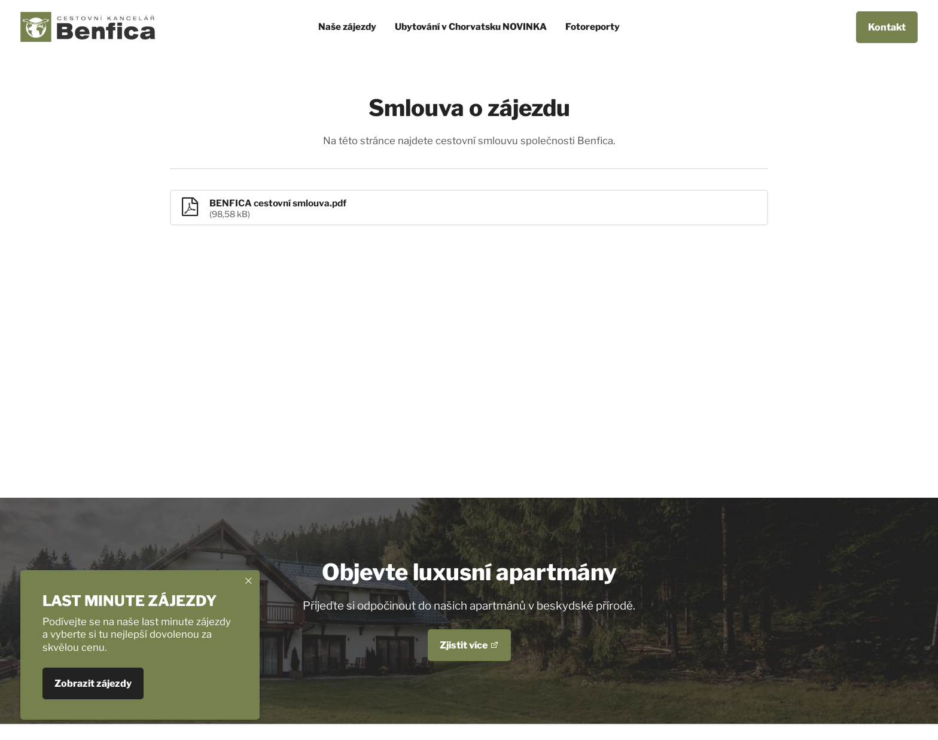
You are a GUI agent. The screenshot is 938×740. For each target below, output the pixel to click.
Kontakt (887, 27)
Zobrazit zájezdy (93, 684)
